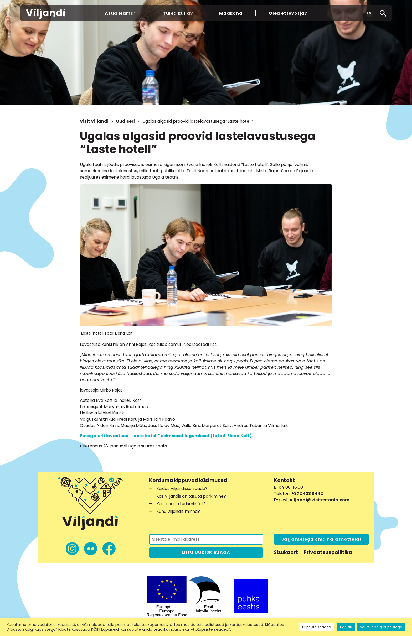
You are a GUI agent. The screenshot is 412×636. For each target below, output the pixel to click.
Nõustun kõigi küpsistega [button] (381, 626)
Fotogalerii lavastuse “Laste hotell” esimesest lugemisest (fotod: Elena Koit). (166, 436)
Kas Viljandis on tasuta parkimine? (191, 496)
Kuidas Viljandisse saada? (182, 489)
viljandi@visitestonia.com (319, 500)
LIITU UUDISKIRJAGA (206, 552)
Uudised (125, 121)
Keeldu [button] (346, 626)
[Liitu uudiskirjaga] (206, 539)
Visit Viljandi (94, 121)
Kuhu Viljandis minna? (178, 511)
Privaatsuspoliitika (327, 552)
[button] (370, 13)
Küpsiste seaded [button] (316, 626)
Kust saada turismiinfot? (181, 504)
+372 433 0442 (307, 494)
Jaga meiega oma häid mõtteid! (321, 539)
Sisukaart (286, 552)
